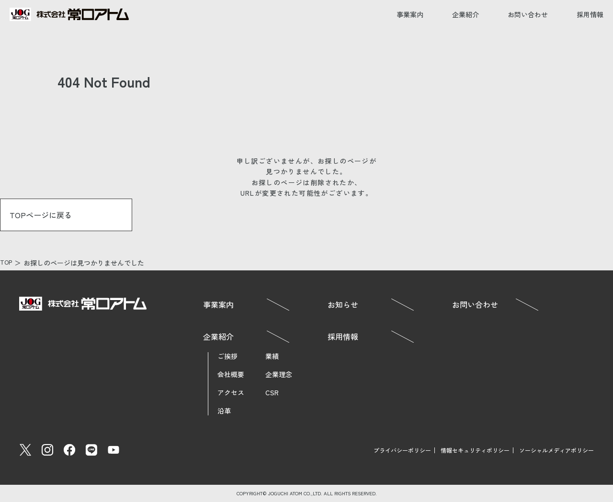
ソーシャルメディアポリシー (556, 450)
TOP (7, 263)
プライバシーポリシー (402, 450)
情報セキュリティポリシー (475, 450)
